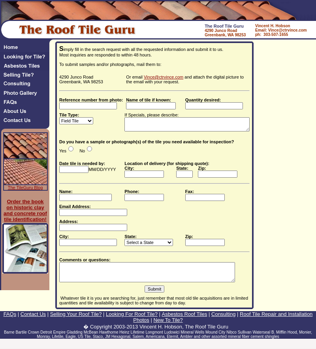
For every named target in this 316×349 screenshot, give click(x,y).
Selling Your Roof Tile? (76, 320)
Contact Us (33, 320)
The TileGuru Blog (25, 187)
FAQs (10, 320)
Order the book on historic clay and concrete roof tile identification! (25, 210)
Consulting (223, 320)
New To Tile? (167, 326)
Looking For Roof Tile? (132, 320)
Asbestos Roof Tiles (184, 320)
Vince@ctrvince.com (163, 77)
